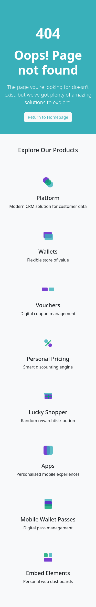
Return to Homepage (48, 117)
